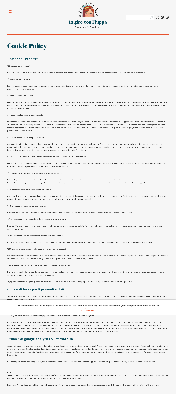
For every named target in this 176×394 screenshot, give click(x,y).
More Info (91, 310)
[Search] (140, 17)
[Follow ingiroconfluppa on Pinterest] (162, 17)
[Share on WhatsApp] (167, 17)
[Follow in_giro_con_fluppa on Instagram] (157, 17)
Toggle (11, 10)
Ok (81, 310)
